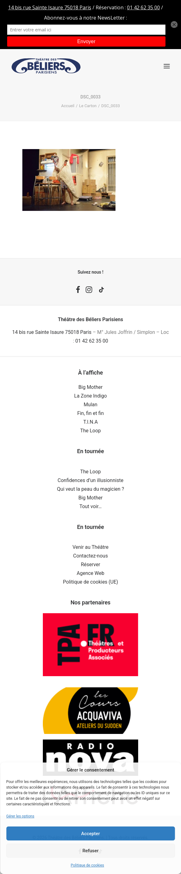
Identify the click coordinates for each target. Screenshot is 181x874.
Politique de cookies (87, 865)
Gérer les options (20, 816)
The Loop (90, 431)
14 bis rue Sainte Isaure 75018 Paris (51, 332)
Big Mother (91, 387)
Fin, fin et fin (90, 413)
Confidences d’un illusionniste (91, 480)
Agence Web (90, 573)
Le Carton (88, 105)
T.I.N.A (90, 422)
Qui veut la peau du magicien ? (90, 489)
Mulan (90, 404)
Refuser (90, 851)
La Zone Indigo (90, 396)
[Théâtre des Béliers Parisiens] (46, 66)
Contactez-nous (90, 556)
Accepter (90, 833)
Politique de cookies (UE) (90, 582)
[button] (166, 66)
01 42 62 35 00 (91, 341)
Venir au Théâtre (90, 547)
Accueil (67, 105)
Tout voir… (90, 506)
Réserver (90, 564)
